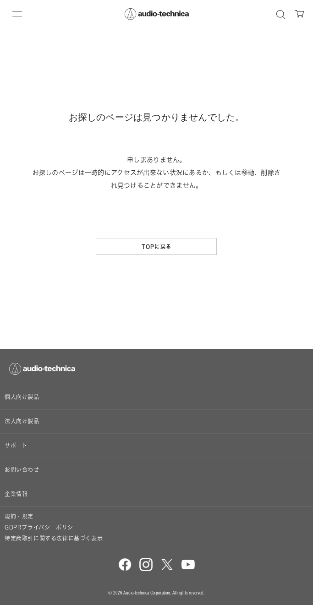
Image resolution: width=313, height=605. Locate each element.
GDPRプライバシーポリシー (42, 527)
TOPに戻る (156, 246)
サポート (16, 445)
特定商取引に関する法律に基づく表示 (54, 538)
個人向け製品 (22, 397)
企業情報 (16, 494)
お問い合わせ (22, 469)
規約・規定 (19, 516)
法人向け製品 (22, 421)
